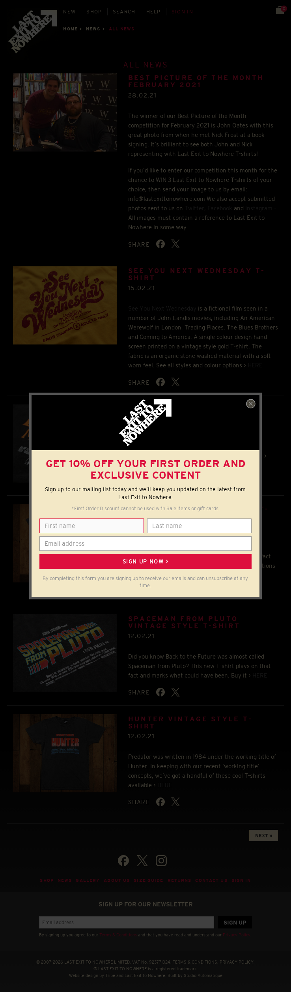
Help (153, 12)
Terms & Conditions (118, 934)
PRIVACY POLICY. (237, 962)
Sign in (182, 12)
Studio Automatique (203, 975)
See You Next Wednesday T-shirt (196, 274)
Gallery (88, 880)
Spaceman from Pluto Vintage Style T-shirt (184, 622)
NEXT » (263, 836)
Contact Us (211, 880)
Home (70, 28)
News (93, 28)
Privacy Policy (236, 934)
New (69, 12)
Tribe (110, 975)
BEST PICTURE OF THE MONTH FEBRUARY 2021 (196, 81)
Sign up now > (145, 561)
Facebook (219, 208)
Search (124, 12)
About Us (117, 880)
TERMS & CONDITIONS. (195, 962)
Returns (180, 880)
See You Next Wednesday (162, 308)
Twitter (194, 208)
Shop (94, 12)
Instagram (258, 208)
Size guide (148, 880)
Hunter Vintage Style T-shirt (190, 722)
